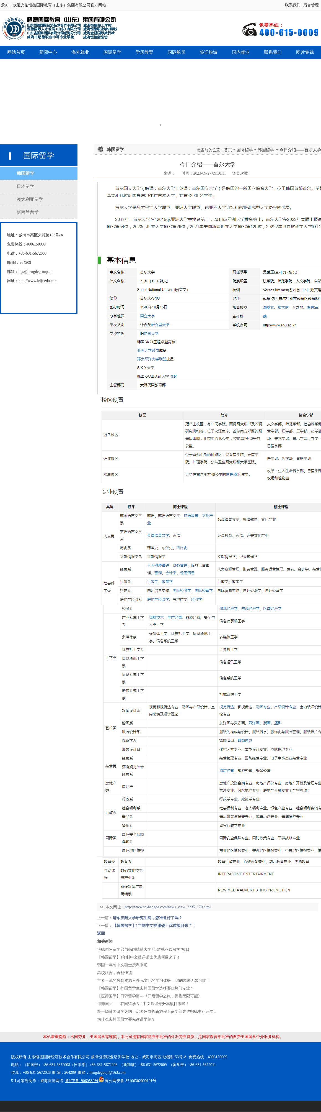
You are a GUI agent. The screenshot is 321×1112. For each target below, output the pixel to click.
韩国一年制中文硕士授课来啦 (122, 965)
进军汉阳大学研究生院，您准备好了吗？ (147, 918)
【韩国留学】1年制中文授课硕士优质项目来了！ (154, 926)
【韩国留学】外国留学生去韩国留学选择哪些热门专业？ (145, 988)
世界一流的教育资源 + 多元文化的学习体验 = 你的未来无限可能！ (153, 980)
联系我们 (293, 5)
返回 (101, 933)
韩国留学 (266, 149)
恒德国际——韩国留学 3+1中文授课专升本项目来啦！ (143, 1004)
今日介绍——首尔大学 (300, 149)
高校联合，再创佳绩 (114, 973)
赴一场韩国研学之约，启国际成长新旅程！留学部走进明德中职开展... (156, 1011)
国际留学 (245, 149)
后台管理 (311, 5)
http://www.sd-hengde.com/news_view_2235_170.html (168, 907)
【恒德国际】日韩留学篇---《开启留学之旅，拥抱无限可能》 (149, 996)
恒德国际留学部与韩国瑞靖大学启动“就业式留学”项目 (143, 949)
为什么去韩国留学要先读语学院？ (126, 1019)
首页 (228, 149)
